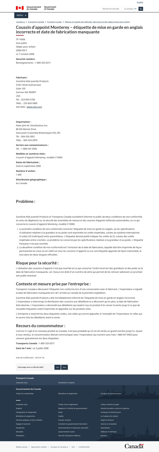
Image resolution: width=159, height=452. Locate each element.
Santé (60, 412)
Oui (57, 367)
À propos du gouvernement (111, 393)
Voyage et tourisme (23, 424)
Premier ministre (64, 420)
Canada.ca (20, 22)
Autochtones (105, 428)
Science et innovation (109, 424)
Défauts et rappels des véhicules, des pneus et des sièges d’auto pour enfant (97, 22)
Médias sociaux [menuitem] (21, 447)
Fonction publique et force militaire (29, 420)
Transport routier (54, 22)
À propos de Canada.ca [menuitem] (59, 447)
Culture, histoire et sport (110, 404)
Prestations (20, 436)
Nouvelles (19, 432)
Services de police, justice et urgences (115, 408)
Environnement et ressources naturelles (73, 428)
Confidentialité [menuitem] (84, 447)
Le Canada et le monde (109, 416)
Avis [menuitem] (73, 447)
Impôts (61, 416)
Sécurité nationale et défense (69, 436)
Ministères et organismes (67, 393)
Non (64, 367)
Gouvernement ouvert (66, 432)
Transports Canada (36, 22)
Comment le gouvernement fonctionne (72, 424)
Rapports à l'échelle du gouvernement (72, 408)
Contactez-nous (22, 383)
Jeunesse (104, 436)
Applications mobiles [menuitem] (39, 447)
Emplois (19, 408)
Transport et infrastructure (111, 412)
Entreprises (20, 428)
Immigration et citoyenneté (26, 412)
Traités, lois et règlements (68, 404)
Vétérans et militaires (109, 432)
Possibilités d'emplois (66, 383)
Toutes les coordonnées (25, 393)
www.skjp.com (34, 106)
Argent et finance (107, 420)
